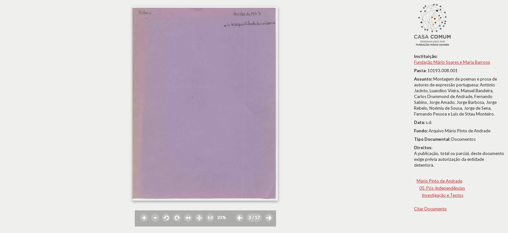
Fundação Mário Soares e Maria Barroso (452, 62)
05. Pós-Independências (442, 188)
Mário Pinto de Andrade (439, 180)
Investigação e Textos (442, 195)
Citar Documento (430, 208)
